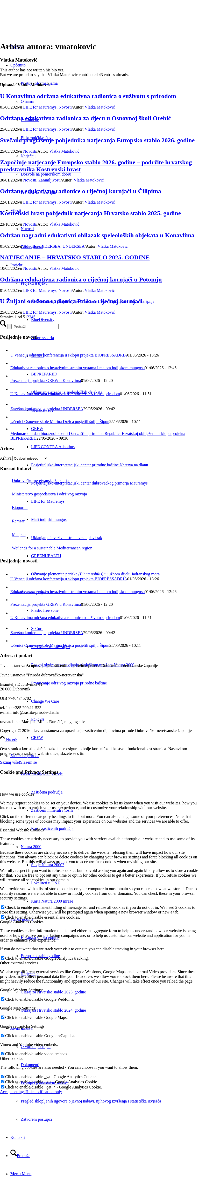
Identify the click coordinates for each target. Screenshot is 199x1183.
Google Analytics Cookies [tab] (22, 922)
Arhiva (5, 458)
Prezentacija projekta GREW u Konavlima (45, 380)
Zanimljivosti (49, 180)
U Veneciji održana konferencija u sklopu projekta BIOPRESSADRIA (68, 355)
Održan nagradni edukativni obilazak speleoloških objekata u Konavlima (97, 235)
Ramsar (12, 521)
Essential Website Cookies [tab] (22, 830)
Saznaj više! (10, 762)
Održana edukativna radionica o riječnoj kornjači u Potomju (81, 279)
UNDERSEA (49, 246)
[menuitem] (115, 465)
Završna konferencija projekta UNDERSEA (46, 409)
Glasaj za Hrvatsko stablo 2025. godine (53, 992)
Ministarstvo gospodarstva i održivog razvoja (43, 494)
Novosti (65, 107)
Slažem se (28, 762)
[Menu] (20, 1174)
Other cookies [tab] (11, 1058)
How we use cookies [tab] (17, 794)
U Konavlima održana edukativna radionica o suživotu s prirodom (88, 96)
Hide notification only (43, 1092)
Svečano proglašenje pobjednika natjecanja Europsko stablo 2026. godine (97, 140)
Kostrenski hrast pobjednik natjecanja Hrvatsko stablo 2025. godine (90, 213)
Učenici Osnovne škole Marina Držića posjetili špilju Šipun (59, 421)
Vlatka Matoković (100, 107)
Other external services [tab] (19, 963)
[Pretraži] (20, 1155)
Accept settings (12, 1092)
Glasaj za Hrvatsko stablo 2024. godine (53, 1010)
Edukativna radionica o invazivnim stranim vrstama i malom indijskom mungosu (77, 368)
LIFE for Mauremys (39, 107)
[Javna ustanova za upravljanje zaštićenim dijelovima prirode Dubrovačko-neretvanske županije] (39, 24)
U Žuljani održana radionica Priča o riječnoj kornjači (71, 301)
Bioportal (13, 507)
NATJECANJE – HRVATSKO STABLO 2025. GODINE (75, 257)
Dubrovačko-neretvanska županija (34, 480)
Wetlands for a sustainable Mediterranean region (46, 548)
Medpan (12, 534)
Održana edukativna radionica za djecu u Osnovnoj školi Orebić (85, 118)
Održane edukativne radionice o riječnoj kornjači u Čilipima (80, 191)
